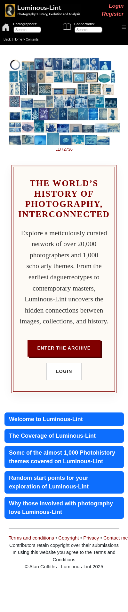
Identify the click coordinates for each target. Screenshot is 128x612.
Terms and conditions (31, 537)
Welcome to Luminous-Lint (46, 419)
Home (17, 39)
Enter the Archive (64, 348)
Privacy (91, 537)
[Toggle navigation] (124, 27)
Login (116, 6)
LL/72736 (64, 149)
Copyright (68, 537)
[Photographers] (27, 29)
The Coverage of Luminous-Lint (52, 436)
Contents (32, 39)
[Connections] (88, 29)
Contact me (115, 537)
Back (7, 39)
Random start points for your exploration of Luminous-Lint (49, 482)
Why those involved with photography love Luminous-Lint (61, 507)
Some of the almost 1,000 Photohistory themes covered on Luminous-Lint (62, 457)
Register (113, 14)
